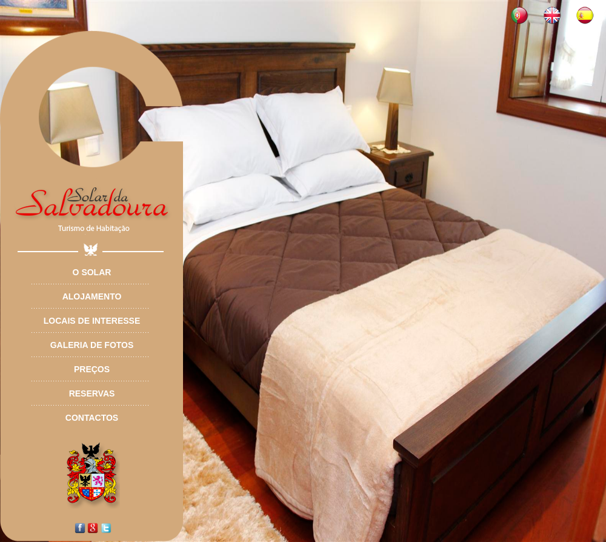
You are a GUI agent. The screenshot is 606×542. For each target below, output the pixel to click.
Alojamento (92, 296)
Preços (92, 369)
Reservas (92, 393)
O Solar (92, 272)
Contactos (91, 418)
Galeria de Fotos (92, 345)
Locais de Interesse (92, 321)
